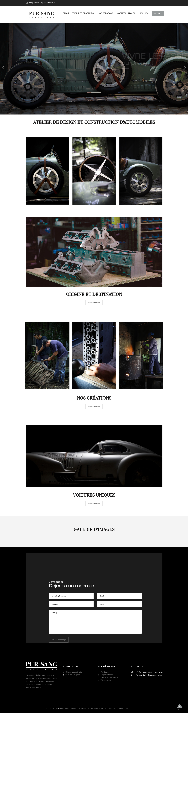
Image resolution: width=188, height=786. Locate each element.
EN (146, 13)
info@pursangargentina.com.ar (42, 3)
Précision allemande (109, 750)
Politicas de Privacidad (98, 781)
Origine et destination (83, 13)
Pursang (60, 781)
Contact (158, 13)
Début (66, 13)
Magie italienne (107, 748)
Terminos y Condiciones (118, 781)
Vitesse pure (106, 753)
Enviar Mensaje (58, 713)
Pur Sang (104, 745)
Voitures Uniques (126, 13)
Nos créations (106, 13)
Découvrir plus (94, 302)
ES (141, 13)
